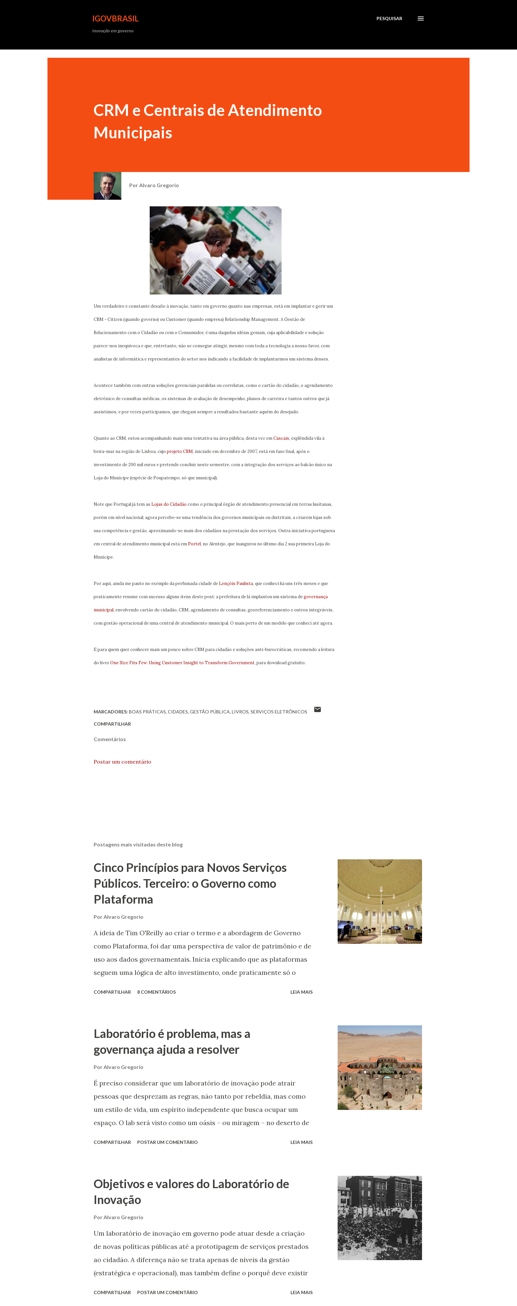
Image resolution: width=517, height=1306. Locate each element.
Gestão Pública (210, 711)
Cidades (178, 711)
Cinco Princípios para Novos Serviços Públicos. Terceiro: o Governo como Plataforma (190, 883)
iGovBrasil (115, 18)
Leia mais (301, 992)
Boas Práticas (147, 711)
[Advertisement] (167, 53)
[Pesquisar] (389, 18)
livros (240, 711)
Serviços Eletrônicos (279, 711)
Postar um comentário (122, 761)
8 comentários (156, 992)
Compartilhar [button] (112, 724)
